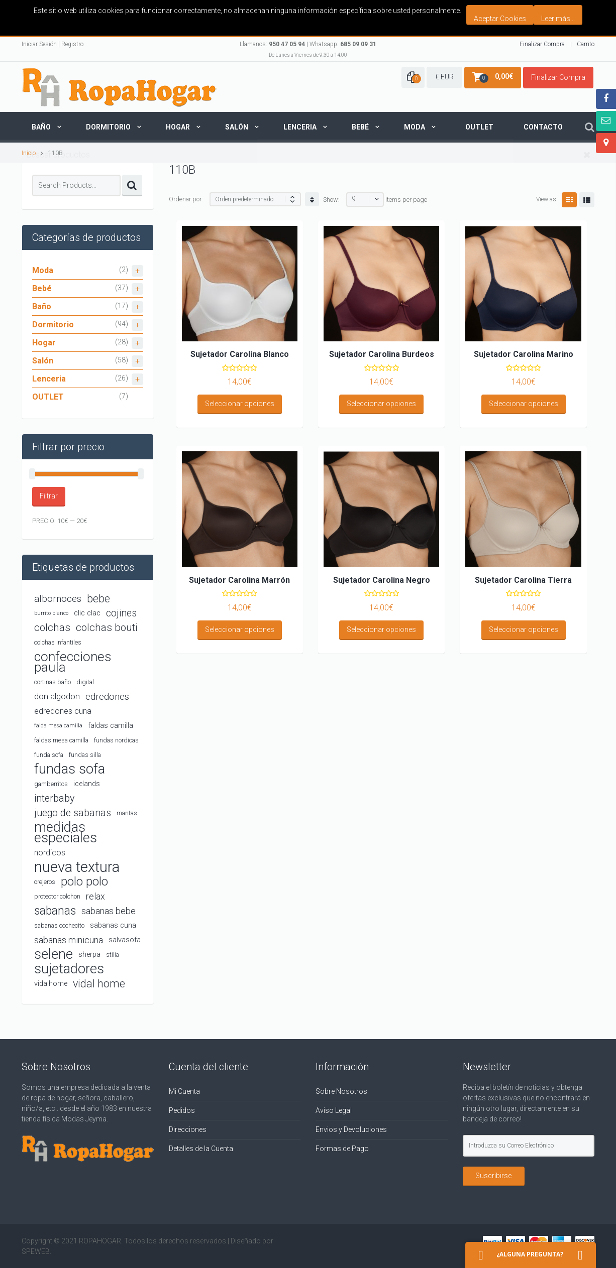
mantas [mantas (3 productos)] (127, 813)
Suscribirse (493, 1176)
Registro (72, 44)
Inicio (29, 153)
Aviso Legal (334, 1110)
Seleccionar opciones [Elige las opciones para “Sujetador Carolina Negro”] (381, 629)
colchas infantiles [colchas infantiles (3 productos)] (57, 642)
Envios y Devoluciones (351, 1129)
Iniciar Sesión (39, 44)
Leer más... (558, 19)
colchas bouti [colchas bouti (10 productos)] (106, 627)
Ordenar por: (186, 199)
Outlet (479, 127)
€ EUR (444, 77)
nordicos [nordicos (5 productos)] (49, 852)
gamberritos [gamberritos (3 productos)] (51, 784)
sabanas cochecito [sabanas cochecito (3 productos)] (59, 925)
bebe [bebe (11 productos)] (98, 598)
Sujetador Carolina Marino (523, 354)
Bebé (360, 127)
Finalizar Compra (542, 44)
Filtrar (49, 496)
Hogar (178, 127)
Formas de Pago (342, 1149)
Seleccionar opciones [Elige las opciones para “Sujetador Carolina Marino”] (523, 404)
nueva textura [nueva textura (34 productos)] (77, 867)
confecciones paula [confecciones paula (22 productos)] (73, 662)
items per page (406, 199)
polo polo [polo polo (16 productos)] (84, 881)
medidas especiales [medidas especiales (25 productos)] (65, 832)
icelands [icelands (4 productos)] (86, 784)
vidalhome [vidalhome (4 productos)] (50, 983)
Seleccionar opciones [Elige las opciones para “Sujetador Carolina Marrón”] (239, 629)
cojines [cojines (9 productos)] (121, 613)
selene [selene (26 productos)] (53, 954)
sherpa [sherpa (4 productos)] (89, 954)
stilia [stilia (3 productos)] (112, 954)
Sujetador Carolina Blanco (239, 354)
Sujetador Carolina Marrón (239, 580)
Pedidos (182, 1110)
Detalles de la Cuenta (201, 1149)
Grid (569, 199)
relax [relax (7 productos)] (95, 896)
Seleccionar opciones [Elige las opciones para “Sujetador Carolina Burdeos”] (381, 404)
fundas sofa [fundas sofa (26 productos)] (69, 769)
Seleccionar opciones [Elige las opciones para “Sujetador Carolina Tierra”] (523, 629)
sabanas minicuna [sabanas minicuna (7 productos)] (68, 940)
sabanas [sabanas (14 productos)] (55, 911)
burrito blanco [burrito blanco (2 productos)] (51, 613)
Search (132, 185)
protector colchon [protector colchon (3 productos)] (57, 896)
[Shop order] (255, 199)
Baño (41, 127)
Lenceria (300, 127)
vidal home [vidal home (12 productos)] (99, 983)
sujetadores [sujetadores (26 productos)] (69, 969)
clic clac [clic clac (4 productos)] (87, 613)
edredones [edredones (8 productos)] (107, 696)
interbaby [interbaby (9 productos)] (54, 798)
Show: (331, 199)
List (586, 199)
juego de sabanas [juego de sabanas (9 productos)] (72, 813)
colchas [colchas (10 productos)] (52, 627)
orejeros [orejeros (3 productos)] (44, 881)
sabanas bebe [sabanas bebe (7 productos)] (108, 911)
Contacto (543, 127)
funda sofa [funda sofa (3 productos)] (48, 754)
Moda (414, 127)
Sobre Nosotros (341, 1091)
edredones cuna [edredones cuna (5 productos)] (62, 711)
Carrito (585, 44)
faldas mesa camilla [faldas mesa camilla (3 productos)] (61, 740)
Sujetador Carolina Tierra (523, 580)
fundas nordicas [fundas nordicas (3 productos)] (116, 740)
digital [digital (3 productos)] (85, 682)
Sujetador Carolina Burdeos (381, 354)
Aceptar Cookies (500, 19)
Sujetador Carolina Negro (381, 580)
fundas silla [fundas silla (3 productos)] (85, 754)
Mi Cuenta (184, 1091)
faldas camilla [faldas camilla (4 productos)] (110, 725)
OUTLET (48, 397)
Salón (236, 127)
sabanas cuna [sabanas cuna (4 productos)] (113, 925)
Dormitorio (108, 127)
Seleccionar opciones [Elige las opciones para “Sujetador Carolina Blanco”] (239, 404)
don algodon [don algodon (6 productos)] (57, 696)
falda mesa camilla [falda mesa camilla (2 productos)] (58, 725)
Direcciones (188, 1129)
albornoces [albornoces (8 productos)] (57, 598)
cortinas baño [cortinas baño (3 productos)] (52, 682)
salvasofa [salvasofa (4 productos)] (125, 940)
